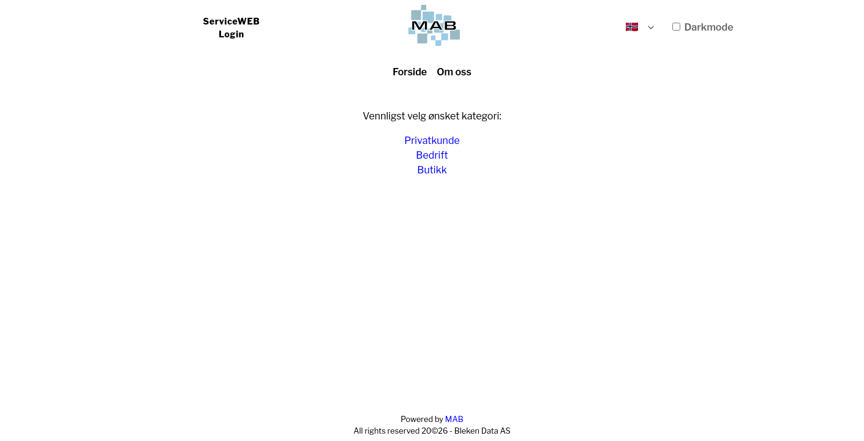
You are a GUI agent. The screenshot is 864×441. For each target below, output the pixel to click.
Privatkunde (432, 140)
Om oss (454, 72)
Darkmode (702, 27)
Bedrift (432, 155)
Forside (410, 72)
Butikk (432, 170)
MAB (454, 419)
